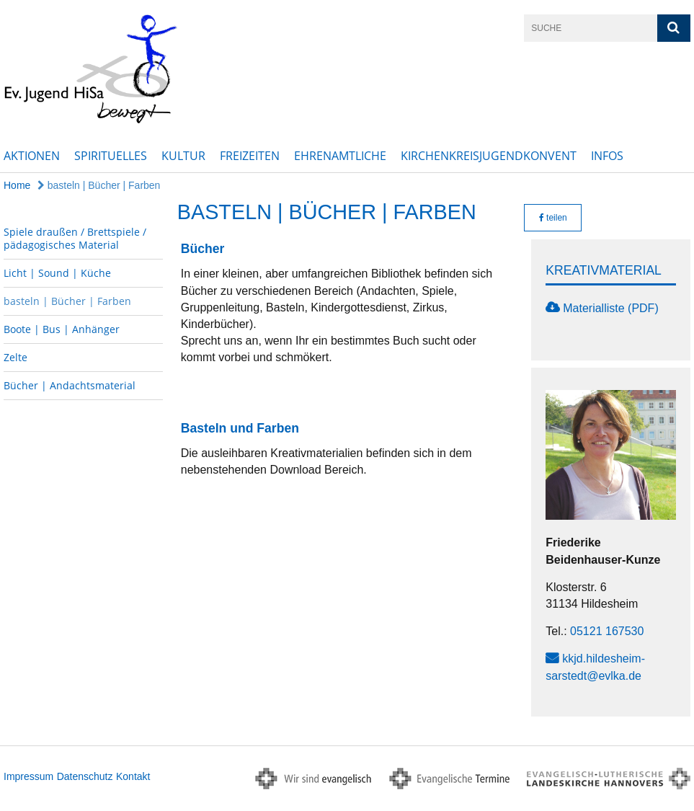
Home (17, 185)
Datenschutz (85, 776)
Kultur (183, 156)
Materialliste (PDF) (610, 308)
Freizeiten (250, 156)
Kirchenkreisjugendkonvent (489, 156)
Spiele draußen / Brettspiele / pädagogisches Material (75, 238)
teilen (553, 218)
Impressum (28, 776)
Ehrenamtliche (340, 156)
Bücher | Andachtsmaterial (69, 385)
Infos (607, 156)
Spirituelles (110, 156)
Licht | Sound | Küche (57, 273)
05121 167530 (607, 631)
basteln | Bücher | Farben (99, 185)
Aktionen (32, 156)
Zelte (15, 357)
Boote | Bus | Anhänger (62, 329)
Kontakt (133, 776)
